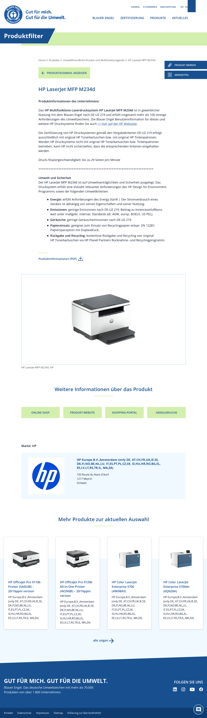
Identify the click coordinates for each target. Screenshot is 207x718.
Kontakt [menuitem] (8, 713)
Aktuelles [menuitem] (180, 18)
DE (182, 6)
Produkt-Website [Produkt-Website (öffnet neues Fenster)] (82, 412)
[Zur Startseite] (38, 14)
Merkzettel (182, 74)
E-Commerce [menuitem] (150, 6)
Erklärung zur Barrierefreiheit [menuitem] (87, 713)
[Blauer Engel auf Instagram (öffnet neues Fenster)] (183, 690)
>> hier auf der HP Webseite (117, 124)
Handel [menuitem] (135, 6)
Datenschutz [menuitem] (25, 713)
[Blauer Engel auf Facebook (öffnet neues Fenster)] (201, 690)
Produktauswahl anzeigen (67, 73)
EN (186, 6)
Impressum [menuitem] (44, 713)
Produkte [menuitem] (158, 18)
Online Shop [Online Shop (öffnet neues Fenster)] (40, 412)
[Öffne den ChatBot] (198, 709)
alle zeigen (100, 640)
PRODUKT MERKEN (185, 65)
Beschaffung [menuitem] (168, 6)
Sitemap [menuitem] (60, 713)
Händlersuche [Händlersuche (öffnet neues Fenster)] (166, 412)
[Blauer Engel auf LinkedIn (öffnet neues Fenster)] (175, 690)
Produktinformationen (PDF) (57, 259)
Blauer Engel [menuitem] (103, 18)
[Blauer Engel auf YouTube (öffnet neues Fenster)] (192, 690)
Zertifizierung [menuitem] (132, 18)
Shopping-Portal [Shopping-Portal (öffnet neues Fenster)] (124, 412)
